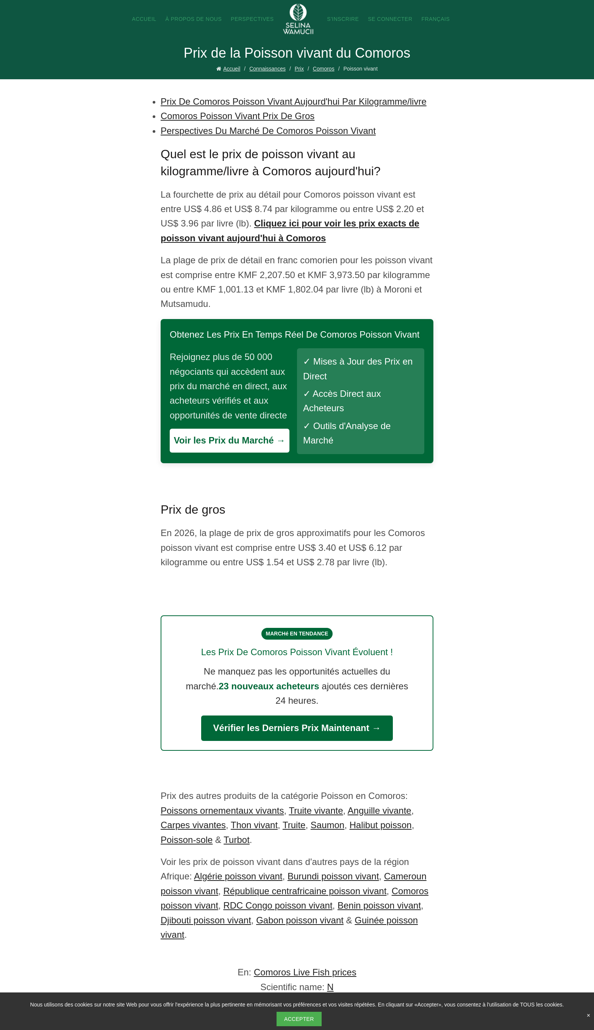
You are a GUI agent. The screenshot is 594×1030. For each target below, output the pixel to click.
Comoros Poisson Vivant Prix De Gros (237, 116)
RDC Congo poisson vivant (277, 905)
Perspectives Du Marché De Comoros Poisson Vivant (268, 131)
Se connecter (390, 19)
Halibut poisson (381, 825)
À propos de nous (193, 19)
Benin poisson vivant (379, 905)
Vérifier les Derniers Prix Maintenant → (297, 728)
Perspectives (252, 19)
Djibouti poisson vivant (206, 920)
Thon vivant (254, 825)
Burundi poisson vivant (333, 876)
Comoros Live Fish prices (305, 972)
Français (436, 19)
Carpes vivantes (193, 825)
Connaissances (267, 69)
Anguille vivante (379, 810)
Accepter (299, 1019)
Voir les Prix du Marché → (229, 440)
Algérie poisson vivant (238, 876)
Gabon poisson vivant (300, 920)
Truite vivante (316, 810)
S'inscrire (343, 19)
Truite (294, 825)
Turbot (236, 840)
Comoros (324, 69)
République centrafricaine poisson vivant (304, 891)
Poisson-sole (187, 840)
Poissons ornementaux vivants (222, 810)
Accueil (144, 19)
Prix (299, 69)
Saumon (327, 825)
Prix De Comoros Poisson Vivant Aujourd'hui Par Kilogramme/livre (294, 101)
